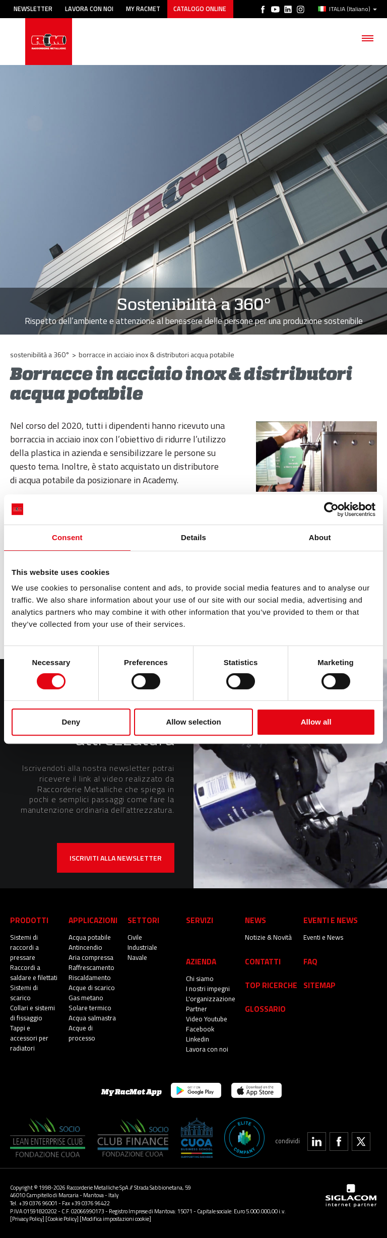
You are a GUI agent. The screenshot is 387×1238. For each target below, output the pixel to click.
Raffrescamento (92, 967)
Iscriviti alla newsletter (116, 858)
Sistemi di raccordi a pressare (24, 947)
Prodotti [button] (29, 920)
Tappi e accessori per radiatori (29, 1038)
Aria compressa (91, 957)
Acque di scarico (92, 988)
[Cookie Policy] (62, 1218)
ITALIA (347, 9)
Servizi (199, 920)
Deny (70, 722)
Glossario (265, 1008)
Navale (137, 957)
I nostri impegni (208, 989)
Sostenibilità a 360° (40, 354)
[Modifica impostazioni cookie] (115, 1218)
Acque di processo (82, 1033)
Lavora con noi (90, 9)
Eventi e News (323, 937)
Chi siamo (200, 978)
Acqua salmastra (93, 1018)
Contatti (263, 961)
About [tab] (320, 537)
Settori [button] (143, 920)
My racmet (144, 9)
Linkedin (197, 1039)
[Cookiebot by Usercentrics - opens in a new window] (331, 509)
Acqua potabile (90, 937)
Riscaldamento (90, 977)
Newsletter (33, 9)
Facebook (200, 1029)
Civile (134, 937)
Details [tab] (193, 537)
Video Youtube (206, 1019)
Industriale (142, 947)
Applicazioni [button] (93, 920)
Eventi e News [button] (330, 920)
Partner (196, 1009)
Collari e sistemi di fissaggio (33, 1013)
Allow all (316, 722)
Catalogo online (200, 9)
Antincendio (85, 947)
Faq (310, 961)
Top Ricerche (271, 985)
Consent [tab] (67, 537)
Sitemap (319, 985)
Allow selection (193, 722)
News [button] (255, 920)
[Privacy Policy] (27, 1218)
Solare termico (90, 1008)
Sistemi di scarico (24, 993)
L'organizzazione (210, 999)
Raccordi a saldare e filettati (34, 972)
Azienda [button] (201, 961)
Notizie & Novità (268, 937)
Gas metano (86, 998)
